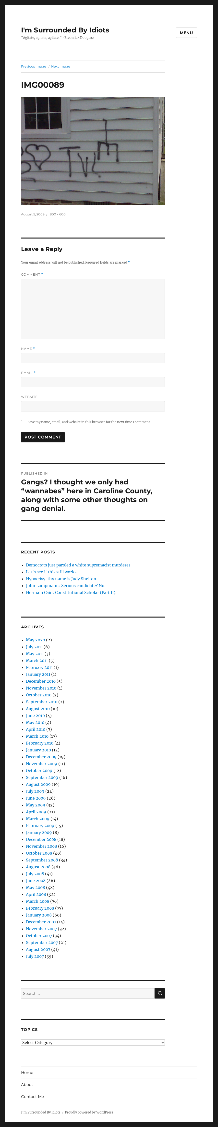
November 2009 (41, 763)
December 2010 (41, 681)
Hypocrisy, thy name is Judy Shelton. (61, 578)
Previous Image (33, 66)
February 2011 (39, 667)
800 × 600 (58, 214)
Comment (32, 274)
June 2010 (35, 715)
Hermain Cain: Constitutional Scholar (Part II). (71, 592)
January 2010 (38, 749)
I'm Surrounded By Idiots (65, 30)
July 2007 (35, 956)
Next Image (60, 66)
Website (29, 397)
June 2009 (36, 798)
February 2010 (39, 743)
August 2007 (38, 949)
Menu (186, 32)
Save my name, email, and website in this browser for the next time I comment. (89, 422)
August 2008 (38, 866)
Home (27, 1072)
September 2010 (41, 701)
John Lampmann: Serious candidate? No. (65, 585)
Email (28, 373)
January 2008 (39, 915)
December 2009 (41, 756)
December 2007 (41, 921)
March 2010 (37, 736)
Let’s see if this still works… (53, 571)
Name (28, 349)
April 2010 (35, 729)
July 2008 (35, 873)
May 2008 (35, 887)
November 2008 (41, 846)
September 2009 (42, 777)
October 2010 (38, 694)
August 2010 (38, 708)
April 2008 (36, 894)
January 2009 (39, 832)
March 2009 (37, 818)
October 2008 (39, 853)
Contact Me (32, 1096)
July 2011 (34, 646)
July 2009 (35, 791)
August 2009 (38, 784)
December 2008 (41, 839)
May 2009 (35, 805)
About (27, 1084)
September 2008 (42, 860)
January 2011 (38, 674)
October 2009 (39, 770)
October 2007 (39, 935)
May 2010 (35, 722)
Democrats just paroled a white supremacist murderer (78, 565)
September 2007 (42, 942)
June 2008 (36, 880)
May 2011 (35, 653)
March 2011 (37, 660)
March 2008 (37, 901)
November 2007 (41, 928)
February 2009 (40, 825)
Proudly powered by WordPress (89, 1112)
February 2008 (40, 908)
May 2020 (35, 639)
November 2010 (41, 688)
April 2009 (36, 811)
